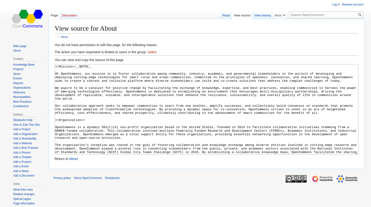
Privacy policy (62, 195)
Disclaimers (112, 195)
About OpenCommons (88, 195)
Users (152, 52)
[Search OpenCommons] (326, 14)
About (64, 36)
